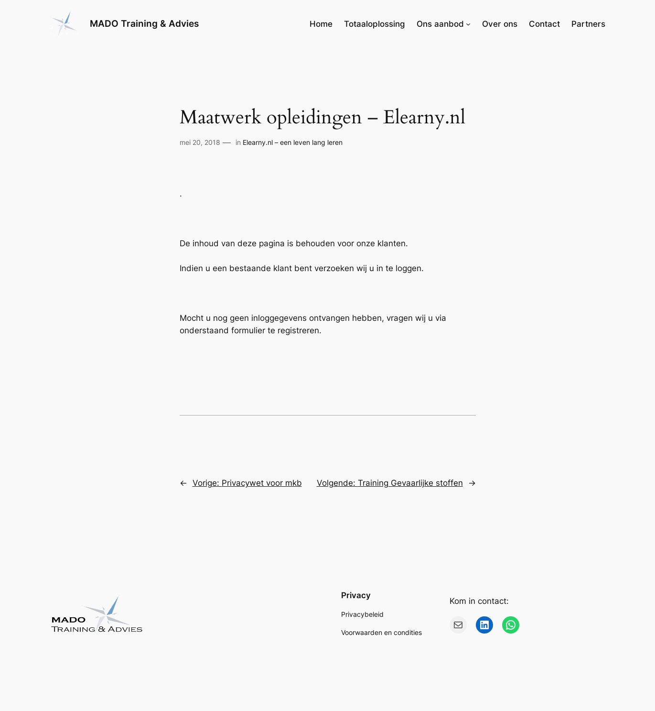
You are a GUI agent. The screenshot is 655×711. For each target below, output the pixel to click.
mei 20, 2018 (200, 142)
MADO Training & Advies (144, 23)
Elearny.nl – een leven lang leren (293, 142)
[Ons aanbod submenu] (468, 24)
